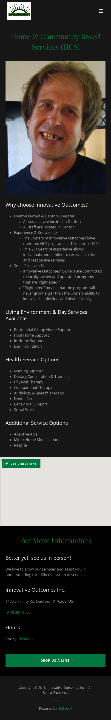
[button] (100, 11)
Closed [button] (23, 638)
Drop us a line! (55, 660)
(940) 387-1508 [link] (18, 612)
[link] (19, 11)
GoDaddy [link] (65, 708)
